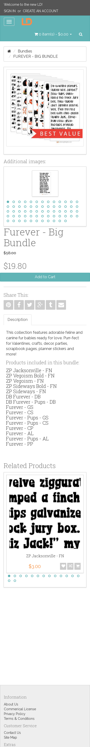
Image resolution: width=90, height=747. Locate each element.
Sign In (10, 11)
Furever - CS (19, 412)
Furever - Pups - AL (27, 438)
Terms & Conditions (19, 719)
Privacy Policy (14, 714)
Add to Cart (45, 277)
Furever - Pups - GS (27, 417)
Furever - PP (19, 444)
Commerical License (20, 709)
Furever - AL (20, 433)
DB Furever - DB (23, 396)
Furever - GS (19, 407)
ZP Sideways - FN (26, 391)
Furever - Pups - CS (27, 423)
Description (17, 319)
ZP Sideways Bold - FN (31, 386)
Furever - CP (19, 428)
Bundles (25, 51)
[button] (53, 34)
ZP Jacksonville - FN (29, 370)
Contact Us (12, 733)
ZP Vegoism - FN (25, 381)
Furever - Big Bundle (35, 56)
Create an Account (40, 11)
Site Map (10, 737)
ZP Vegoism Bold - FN (30, 375)
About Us (11, 704)
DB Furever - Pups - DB (31, 402)
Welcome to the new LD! (23, 4)
